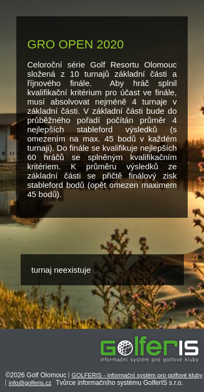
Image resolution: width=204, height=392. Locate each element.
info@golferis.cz (30, 382)
